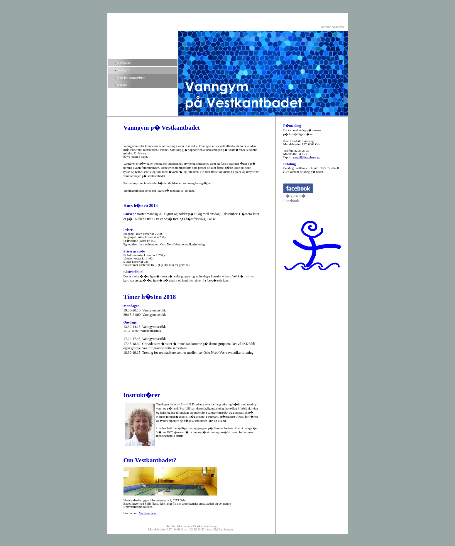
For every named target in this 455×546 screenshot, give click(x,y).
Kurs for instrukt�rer (131, 77)
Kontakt (122, 84)
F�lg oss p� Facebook (294, 198)
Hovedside (124, 62)
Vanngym (123, 70)
